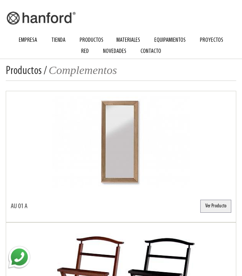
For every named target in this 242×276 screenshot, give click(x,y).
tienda (58, 40)
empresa (28, 40)
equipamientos (170, 40)
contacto (151, 51)
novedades (114, 51)
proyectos (211, 40)
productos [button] (91, 40)
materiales (128, 40)
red (85, 51)
